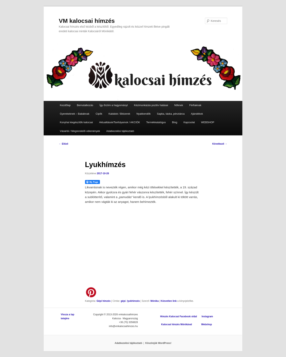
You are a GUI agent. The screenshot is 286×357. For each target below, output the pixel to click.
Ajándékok (197, 113)
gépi (123, 301)
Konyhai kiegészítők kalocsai (76, 122)
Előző (63, 143)
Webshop (206, 324)
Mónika (155, 301)
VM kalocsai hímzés (87, 20)
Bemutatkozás (85, 105)
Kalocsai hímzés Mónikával (176, 324)
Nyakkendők (143, 113)
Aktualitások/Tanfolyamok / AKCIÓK (119, 122)
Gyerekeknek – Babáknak (74, 113)
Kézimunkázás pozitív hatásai (151, 105)
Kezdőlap (65, 105)
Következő (219, 143)
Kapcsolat (189, 122)
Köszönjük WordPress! (158, 343)
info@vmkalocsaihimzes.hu (123, 326)
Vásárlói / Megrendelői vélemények (80, 131)
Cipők (99, 113)
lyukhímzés (133, 301)
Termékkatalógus (156, 122)
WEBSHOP (207, 122)
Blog (174, 122)
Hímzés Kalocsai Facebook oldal (178, 316)
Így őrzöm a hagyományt (114, 105)
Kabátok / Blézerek (119, 113)
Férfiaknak (195, 105)
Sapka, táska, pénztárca (171, 113)
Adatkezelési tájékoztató (120, 131)
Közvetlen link (169, 301)
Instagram (207, 316)
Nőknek (178, 105)
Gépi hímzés (104, 301)
